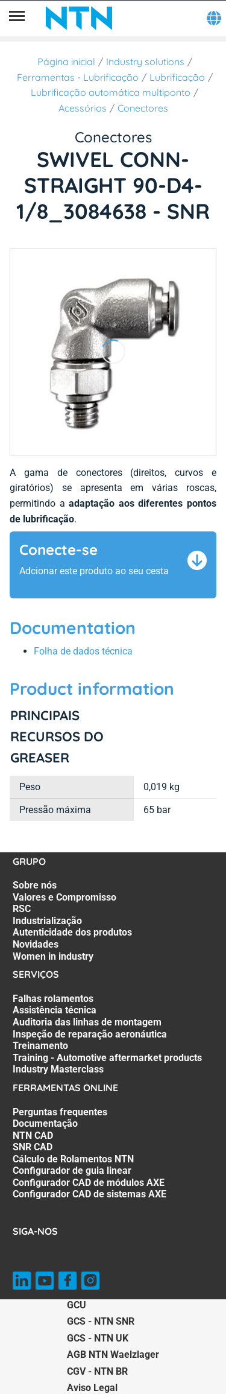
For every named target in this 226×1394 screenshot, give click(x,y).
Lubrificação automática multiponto (110, 92)
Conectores (143, 108)
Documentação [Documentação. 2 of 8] (45, 1123)
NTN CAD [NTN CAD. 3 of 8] (33, 1135)
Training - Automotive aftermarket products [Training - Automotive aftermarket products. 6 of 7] (107, 1057)
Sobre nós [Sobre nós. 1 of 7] (35, 885)
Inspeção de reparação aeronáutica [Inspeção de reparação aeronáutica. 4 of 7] (90, 1034)
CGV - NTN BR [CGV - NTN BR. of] (97, 1371)
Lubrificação (177, 77)
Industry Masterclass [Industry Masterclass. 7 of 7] (58, 1069)
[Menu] (17, 18)
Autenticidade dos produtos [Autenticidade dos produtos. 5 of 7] (72, 932)
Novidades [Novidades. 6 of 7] (35, 944)
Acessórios (82, 108)
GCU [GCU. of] (76, 1305)
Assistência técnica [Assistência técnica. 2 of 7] (54, 1010)
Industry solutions (145, 61)
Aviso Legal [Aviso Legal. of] (92, 1387)
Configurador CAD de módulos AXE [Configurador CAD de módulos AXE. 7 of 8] (89, 1182)
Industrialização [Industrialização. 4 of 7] (47, 921)
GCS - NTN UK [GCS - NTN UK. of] (97, 1338)
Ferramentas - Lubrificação (78, 77)
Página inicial (66, 61)
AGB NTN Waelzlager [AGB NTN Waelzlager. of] (113, 1354)
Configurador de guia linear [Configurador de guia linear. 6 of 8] (72, 1170)
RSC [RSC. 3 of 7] (22, 908)
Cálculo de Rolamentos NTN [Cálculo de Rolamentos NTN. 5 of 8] (73, 1159)
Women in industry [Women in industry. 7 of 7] (53, 956)
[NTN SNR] (79, 18)
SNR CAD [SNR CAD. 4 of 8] (32, 1147)
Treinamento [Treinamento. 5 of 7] (40, 1045)
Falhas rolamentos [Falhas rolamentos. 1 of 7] (53, 998)
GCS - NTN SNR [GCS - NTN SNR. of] (100, 1321)
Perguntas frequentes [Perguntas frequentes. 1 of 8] (60, 1112)
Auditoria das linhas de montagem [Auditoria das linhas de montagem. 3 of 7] (87, 1022)
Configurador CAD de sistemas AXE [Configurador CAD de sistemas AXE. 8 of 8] (89, 1194)
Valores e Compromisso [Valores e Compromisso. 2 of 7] (64, 897)
